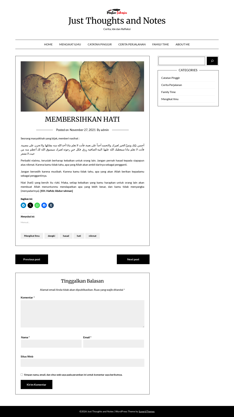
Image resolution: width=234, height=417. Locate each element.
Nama (25, 337)
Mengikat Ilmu (70, 44)
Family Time (160, 44)
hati (79, 235)
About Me (183, 44)
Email (87, 337)
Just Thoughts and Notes (117, 21)
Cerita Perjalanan (132, 44)
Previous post (31, 259)
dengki (51, 235)
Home (48, 44)
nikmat (92, 235)
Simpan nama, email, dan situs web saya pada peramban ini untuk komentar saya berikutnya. (73, 374)
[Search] (212, 61)
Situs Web (27, 356)
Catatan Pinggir (100, 44)
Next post (133, 259)
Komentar (28, 297)
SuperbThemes (147, 411)
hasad (66, 235)
